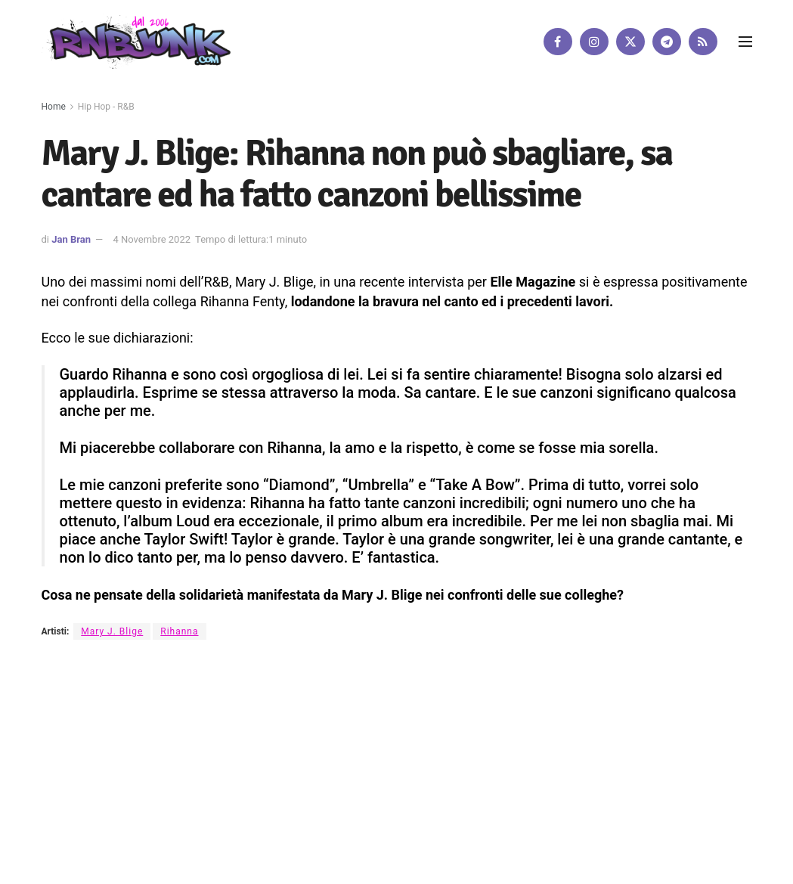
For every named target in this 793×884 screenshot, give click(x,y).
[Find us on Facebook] (558, 41)
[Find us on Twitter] (630, 41)
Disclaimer (314, 790)
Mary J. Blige (112, 631)
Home (54, 106)
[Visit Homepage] (136, 41)
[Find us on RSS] (703, 41)
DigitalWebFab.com (81, 835)
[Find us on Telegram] (666, 41)
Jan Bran (71, 239)
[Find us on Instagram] (594, 41)
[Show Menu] (745, 41)
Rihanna (179, 631)
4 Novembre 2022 (152, 239)
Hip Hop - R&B (106, 106)
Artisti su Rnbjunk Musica (220, 790)
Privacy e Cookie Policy (403, 790)
